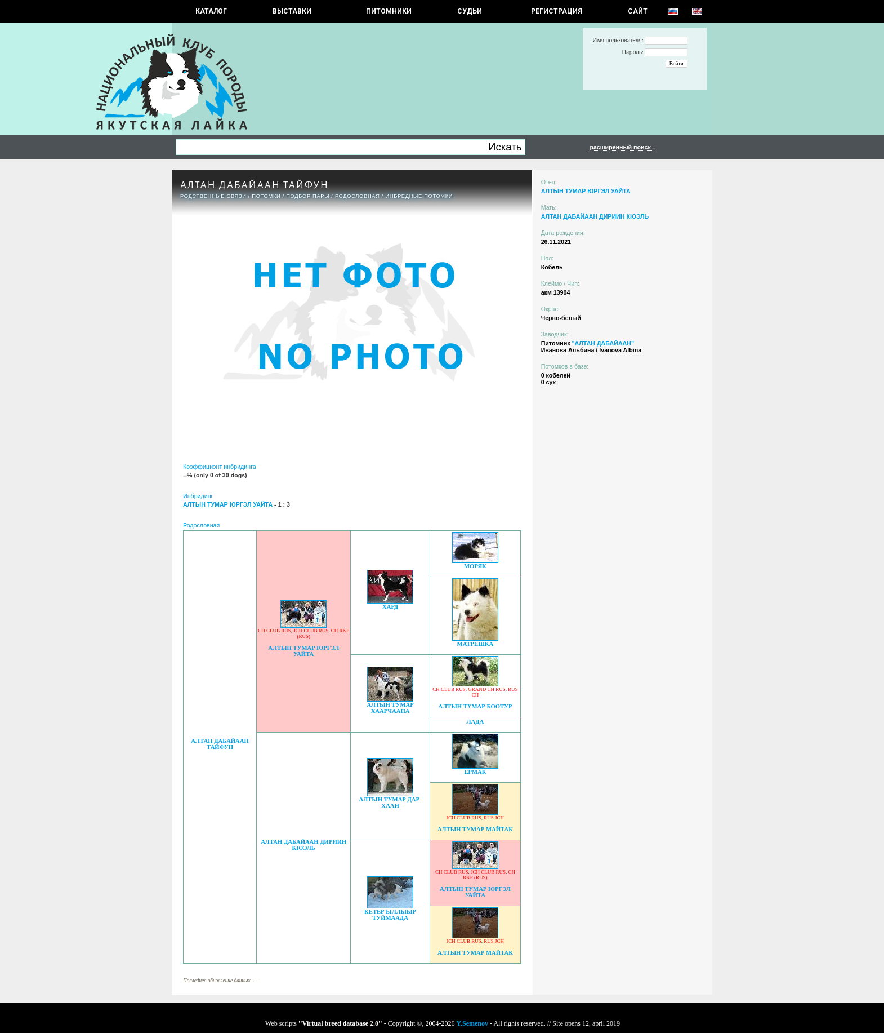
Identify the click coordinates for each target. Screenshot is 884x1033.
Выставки (292, 11)
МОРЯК (475, 566)
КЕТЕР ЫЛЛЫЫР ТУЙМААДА (390, 914)
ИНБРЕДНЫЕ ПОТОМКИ (419, 196)
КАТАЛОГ (211, 11)
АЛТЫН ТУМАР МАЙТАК (475, 829)
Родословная (357, 196)
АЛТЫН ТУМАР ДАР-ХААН (390, 802)
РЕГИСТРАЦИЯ (556, 11)
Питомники (389, 11)
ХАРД (390, 607)
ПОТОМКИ (266, 196)
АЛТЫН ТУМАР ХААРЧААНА (390, 708)
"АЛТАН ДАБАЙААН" (603, 343)
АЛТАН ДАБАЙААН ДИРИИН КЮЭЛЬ (303, 845)
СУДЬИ (469, 11)
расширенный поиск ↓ (622, 147)
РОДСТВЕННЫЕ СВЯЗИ (213, 196)
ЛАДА (475, 722)
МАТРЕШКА (475, 644)
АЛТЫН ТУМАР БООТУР (475, 706)
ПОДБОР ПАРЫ (307, 196)
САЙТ (638, 11)
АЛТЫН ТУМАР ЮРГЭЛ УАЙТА (303, 651)
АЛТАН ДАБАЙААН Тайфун (219, 744)
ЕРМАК (475, 772)
